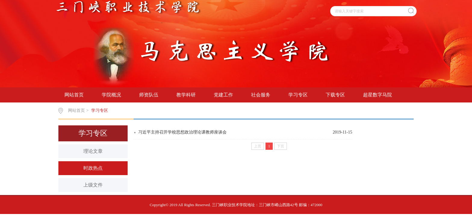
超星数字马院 (377, 94)
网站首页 (74, 94)
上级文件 (93, 184)
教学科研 (186, 94)
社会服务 (260, 94)
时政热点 (93, 168)
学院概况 (111, 94)
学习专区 (298, 94)
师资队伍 (148, 94)
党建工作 (223, 94)
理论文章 (93, 151)
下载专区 (335, 94)
